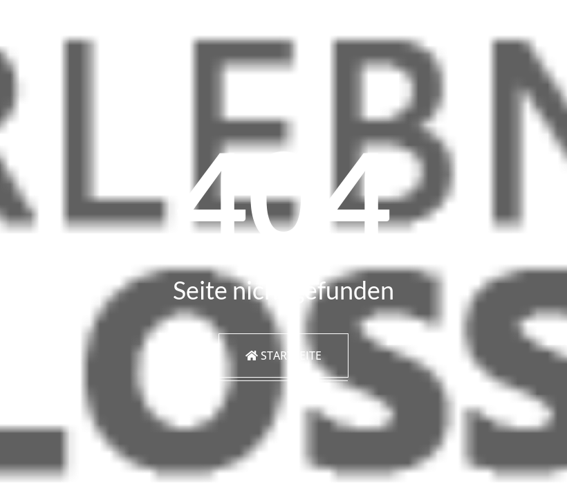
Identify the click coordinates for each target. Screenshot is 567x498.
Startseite (283, 355)
